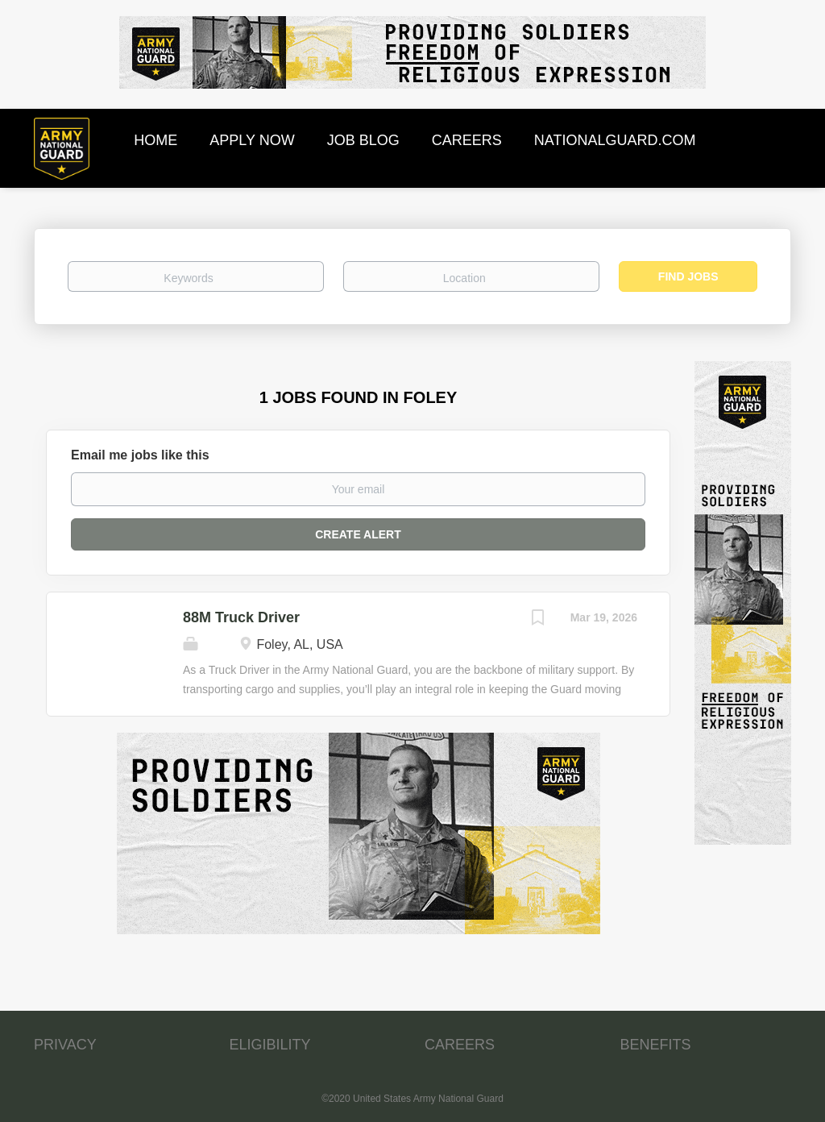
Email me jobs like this (140, 455)
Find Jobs (688, 276)
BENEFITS (655, 1045)
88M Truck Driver (241, 617)
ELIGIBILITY (270, 1045)
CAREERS (460, 1045)
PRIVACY (65, 1045)
